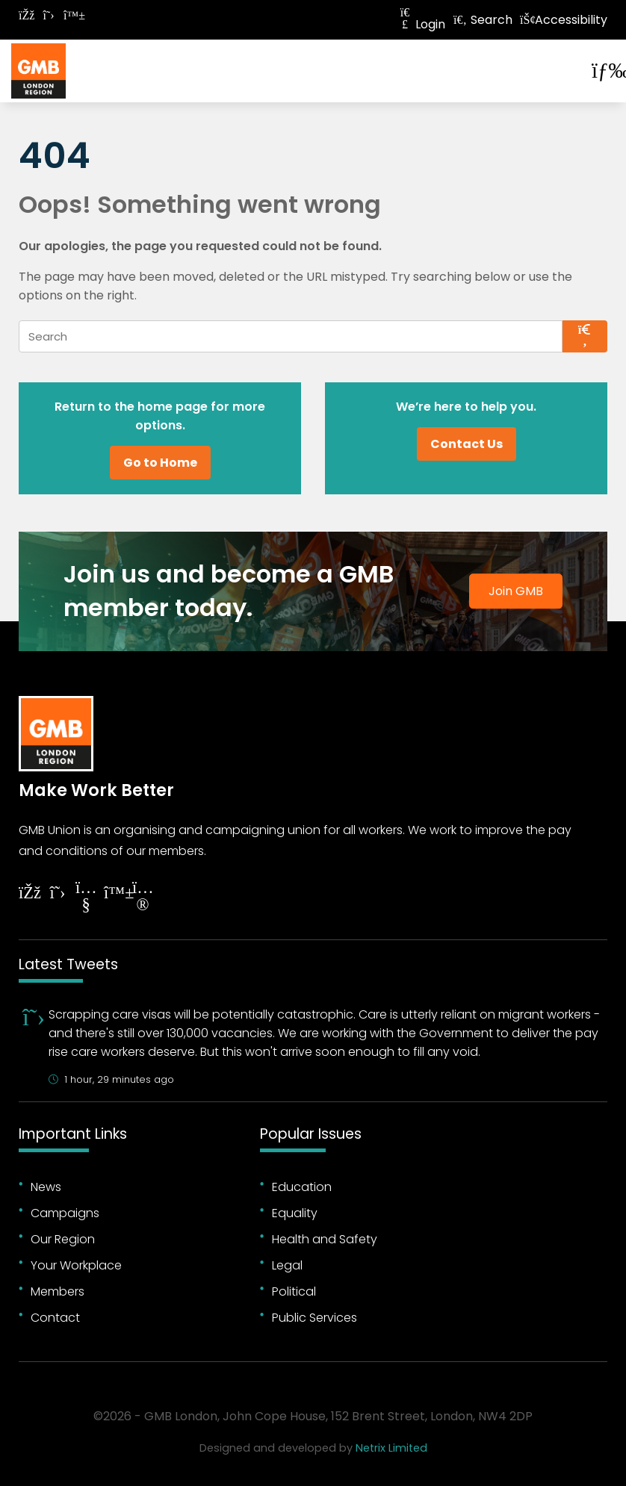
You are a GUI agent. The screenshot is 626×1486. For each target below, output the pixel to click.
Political (294, 1291)
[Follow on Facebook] (26, 15)
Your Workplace (76, 1265)
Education (302, 1187)
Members (57, 1291)
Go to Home (160, 462)
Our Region (63, 1239)
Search (482, 19)
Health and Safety (324, 1239)
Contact (55, 1317)
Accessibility (563, 19)
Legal (287, 1265)
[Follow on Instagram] (142, 898)
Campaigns (65, 1213)
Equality (294, 1213)
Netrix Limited (391, 1447)
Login (421, 24)
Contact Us (466, 444)
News (46, 1187)
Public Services (314, 1317)
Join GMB (516, 591)
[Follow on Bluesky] (70, 15)
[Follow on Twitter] (48, 15)
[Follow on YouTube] (85, 898)
